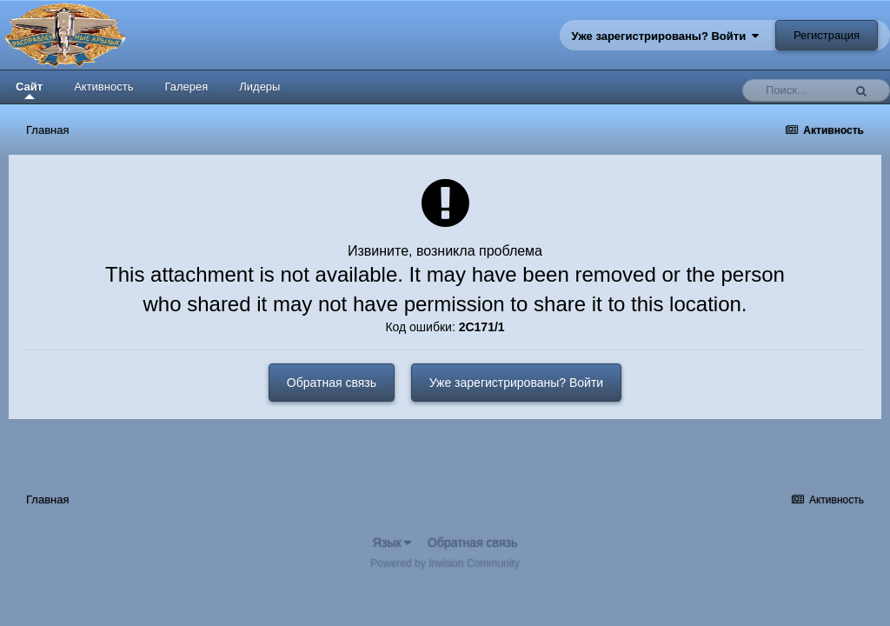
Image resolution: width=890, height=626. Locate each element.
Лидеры (259, 86)
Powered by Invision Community (444, 563)
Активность (103, 86)
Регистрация (827, 35)
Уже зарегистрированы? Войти (666, 36)
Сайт (29, 89)
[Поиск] (797, 90)
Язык (392, 542)
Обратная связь (331, 383)
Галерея (186, 86)
